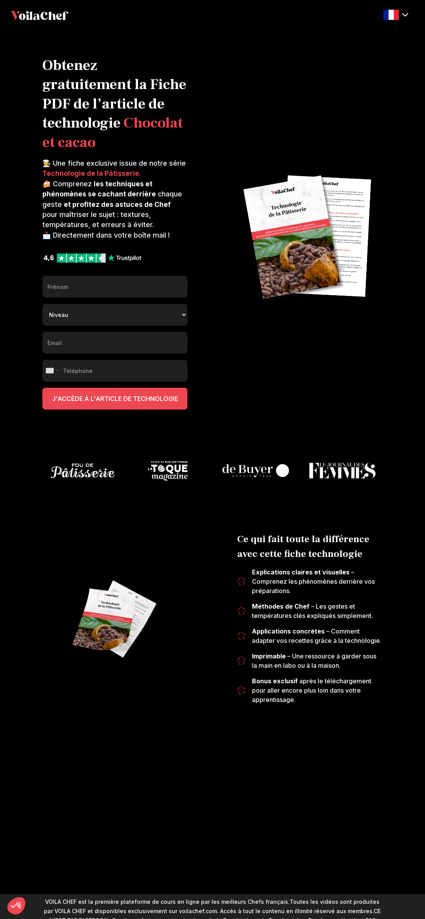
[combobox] (52, 370)
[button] (395, 15)
